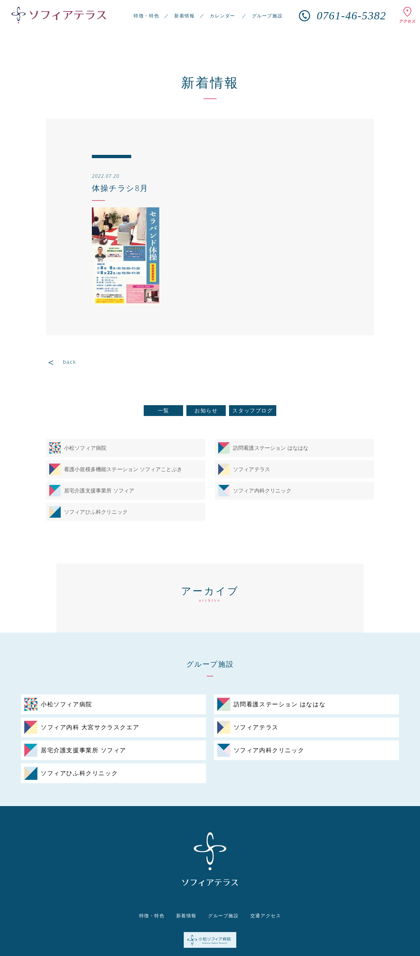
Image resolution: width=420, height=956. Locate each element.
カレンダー (222, 15)
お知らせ (206, 410)
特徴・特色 (146, 15)
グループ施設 (267, 15)
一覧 (163, 410)
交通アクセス (265, 915)
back (69, 361)
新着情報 (184, 15)
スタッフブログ (252, 410)
